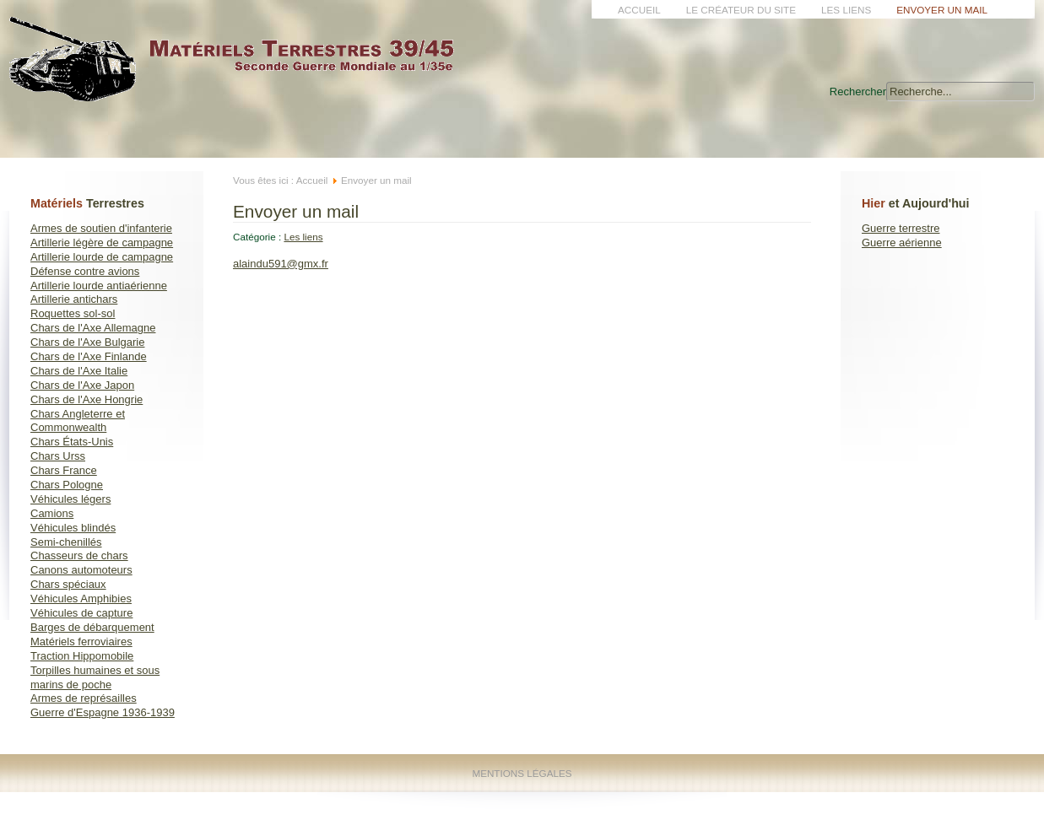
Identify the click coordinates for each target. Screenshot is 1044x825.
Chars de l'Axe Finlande (88, 356)
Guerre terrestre (900, 228)
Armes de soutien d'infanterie (101, 228)
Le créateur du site (741, 9)
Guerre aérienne (902, 242)
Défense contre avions (84, 271)
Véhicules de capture (81, 613)
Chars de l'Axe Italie (78, 370)
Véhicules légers (70, 499)
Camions (51, 513)
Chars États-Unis (71, 441)
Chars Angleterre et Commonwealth (77, 420)
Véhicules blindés (73, 527)
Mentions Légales (521, 773)
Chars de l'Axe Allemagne (92, 327)
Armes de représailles (83, 698)
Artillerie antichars (73, 299)
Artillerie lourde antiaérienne (98, 285)
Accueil (639, 9)
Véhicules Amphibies (81, 598)
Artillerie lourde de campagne (101, 257)
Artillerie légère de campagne (101, 242)
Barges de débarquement (92, 627)
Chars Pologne (66, 484)
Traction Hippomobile (81, 656)
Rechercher (858, 91)
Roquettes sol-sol (72, 313)
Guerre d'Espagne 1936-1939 (102, 712)
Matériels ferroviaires (81, 641)
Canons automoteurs (81, 569)
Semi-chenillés (66, 542)
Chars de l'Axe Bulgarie (87, 342)
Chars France (63, 470)
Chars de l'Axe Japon (82, 385)
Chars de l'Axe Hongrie (86, 399)
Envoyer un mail (941, 9)
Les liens (846, 9)
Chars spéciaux (68, 584)
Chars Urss (57, 456)
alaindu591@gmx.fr (280, 263)
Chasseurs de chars (79, 555)
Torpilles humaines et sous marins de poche (95, 677)
